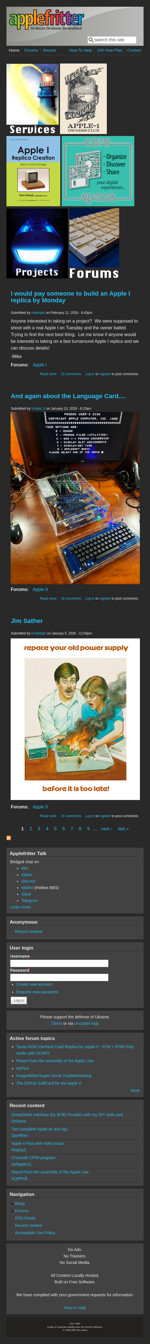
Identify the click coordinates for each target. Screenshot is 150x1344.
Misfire (27, 887)
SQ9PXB (19, 1178)
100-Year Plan (110, 50)
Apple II (40, 589)
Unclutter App (86, 1023)
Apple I (40, 364)
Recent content (28, 931)
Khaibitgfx (38, 633)
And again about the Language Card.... (68, 396)
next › (106, 828)
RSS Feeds (25, 1218)
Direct (57, 1023)
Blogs (20, 1203)
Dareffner (19, 1135)
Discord (28, 881)
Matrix (26, 874)
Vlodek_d (38, 409)
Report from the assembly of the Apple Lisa (54, 1061)
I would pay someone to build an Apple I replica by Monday (70, 297)
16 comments (71, 598)
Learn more (20, 907)
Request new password (37, 992)
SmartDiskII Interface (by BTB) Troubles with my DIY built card (67, 1114)
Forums (31, 50)
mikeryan (38, 313)
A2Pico (22, 1068)
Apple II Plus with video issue (37, 1143)
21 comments (71, 816)
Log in (90, 374)
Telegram (29, 900)
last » (123, 828)
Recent (49, 50)
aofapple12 (21, 1164)
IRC (24, 868)
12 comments (71, 374)
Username (21, 956)
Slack (26, 894)
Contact (134, 50)
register (105, 374)
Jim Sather (27, 620)
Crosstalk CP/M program (33, 1157)
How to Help (75, 1308)
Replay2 (18, 1150)
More (135, 1090)
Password (21, 970)
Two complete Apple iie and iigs (39, 1129)
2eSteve (18, 1121)
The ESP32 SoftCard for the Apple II (48, 1083)
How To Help (80, 50)
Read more (48, 374)
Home (14, 50)
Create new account (34, 984)
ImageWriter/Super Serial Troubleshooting (53, 1075)
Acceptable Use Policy (35, 1232)
